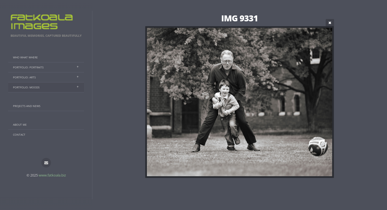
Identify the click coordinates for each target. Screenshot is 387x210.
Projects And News (26, 106)
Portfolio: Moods (26, 87)
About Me (20, 124)
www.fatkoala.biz (52, 175)
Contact (19, 134)
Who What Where (25, 57)
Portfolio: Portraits (28, 67)
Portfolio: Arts (24, 77)
